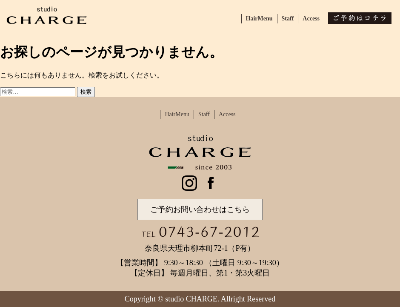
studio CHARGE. (192, 299)
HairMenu (259, 18)
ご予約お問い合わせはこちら (200, 209)
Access (311, 18)
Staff (288, 18)
